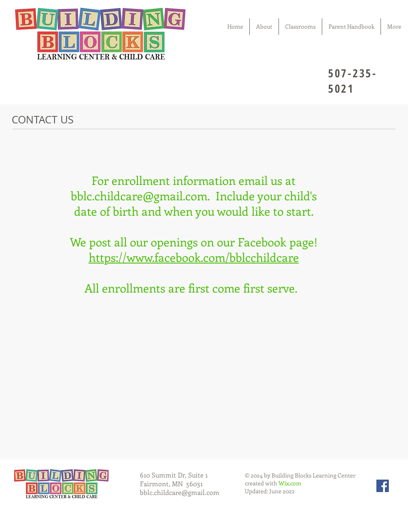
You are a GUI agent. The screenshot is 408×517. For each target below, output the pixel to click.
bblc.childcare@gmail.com (139, 195)
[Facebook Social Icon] (382, 486)
